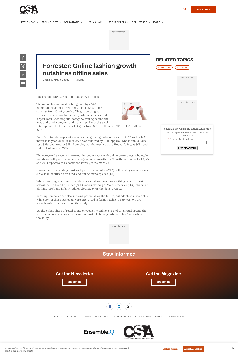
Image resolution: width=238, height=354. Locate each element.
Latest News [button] (28, 22)
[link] (23, 57)
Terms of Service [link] (122, 316)
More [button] (156, 22)
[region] (119, 348)
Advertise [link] (86, 316)
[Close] (233, 348)
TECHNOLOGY (164, 67)
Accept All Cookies (193, 349)
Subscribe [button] (74, 282)
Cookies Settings (176, 316)
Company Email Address (180, 139)
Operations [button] (71, 22)
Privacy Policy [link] (102, 316)
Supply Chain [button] (94, 22)
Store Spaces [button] (117, 22)
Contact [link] (159, 316)
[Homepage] (29, 9)
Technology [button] (50, 22)
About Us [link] (58, 316)
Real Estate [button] (139, 22)
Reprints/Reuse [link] (143, 316)
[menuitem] (31, 22)
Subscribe (203, 9)
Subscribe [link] (71, 316)
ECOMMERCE (183, 67)
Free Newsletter (187, 148)
